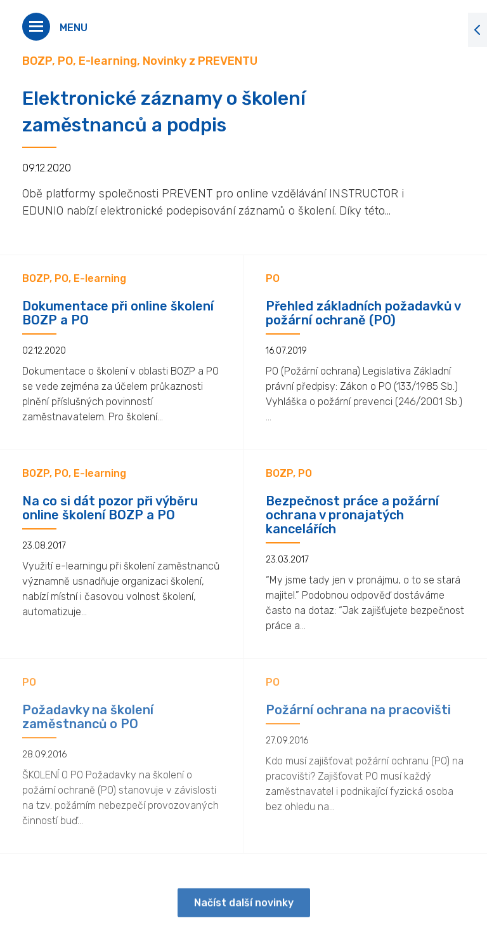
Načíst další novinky (244, 910)
